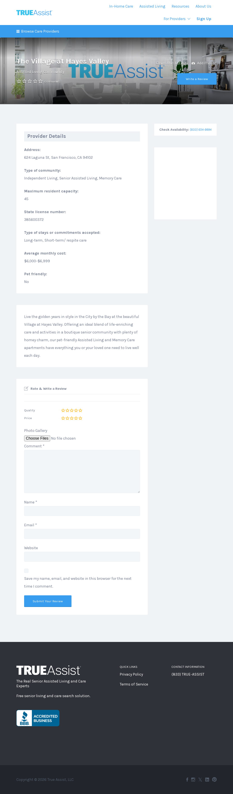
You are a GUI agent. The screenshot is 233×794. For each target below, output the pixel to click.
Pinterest (214, 779)
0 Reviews (52, 81)
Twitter (200, 779)
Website (31, 548)
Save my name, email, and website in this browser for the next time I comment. (78, 582)
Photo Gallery (35, 430)
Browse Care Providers (40, 31)
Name (30, 502)
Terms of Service (134, 684)
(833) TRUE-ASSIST (187, 674)
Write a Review (197, 79)
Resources (180, 6)
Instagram (193, 779)
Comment (34, 446)
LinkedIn (207, 779)
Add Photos (204, 63)
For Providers (175, 18)
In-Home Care (121, 6)
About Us (203, 6)
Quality (29, 410)
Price (28, 418)
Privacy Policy (131, 674)
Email (30, 525)
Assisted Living (152, 6)
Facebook (187, 779)
